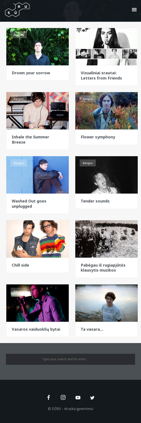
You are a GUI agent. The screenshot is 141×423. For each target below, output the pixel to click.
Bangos (19, 35)
